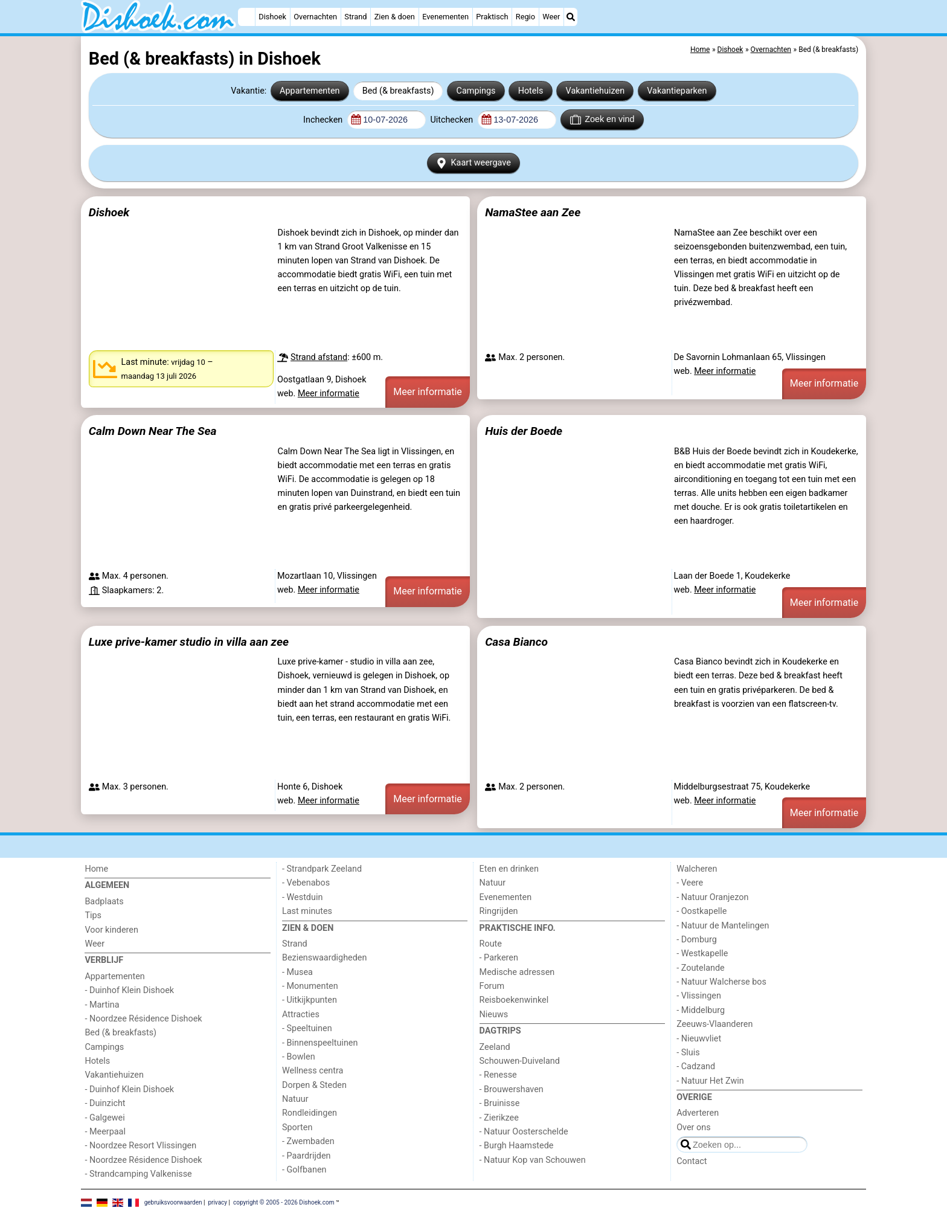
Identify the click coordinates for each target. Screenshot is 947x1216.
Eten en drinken (509, 869)
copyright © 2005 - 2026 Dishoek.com (284, 1201)
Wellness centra (312, 1071)
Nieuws (494, 1014)
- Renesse (498, 1075)
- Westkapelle (702, 953)
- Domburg (696, 940)
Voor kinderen (111, 930)
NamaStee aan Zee (532, 212)
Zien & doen (394, 16)
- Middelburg (700, 1010)
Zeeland (495, 1047)
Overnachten (315, 16)
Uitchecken (452, 120)
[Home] (246, 17)
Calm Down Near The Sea (153, 431)
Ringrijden (499, 911)
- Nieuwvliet (698, 1039)
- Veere (689, 883)
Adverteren (697, 1113)
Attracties (300, 1014)
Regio (525, 16)
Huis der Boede (523, 431)
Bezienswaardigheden (324, 958)
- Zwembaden (308, 1141)
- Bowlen (298, 1057)
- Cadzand (695, 1066)
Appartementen (309, 91)
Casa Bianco (516, 642)
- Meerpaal (105, 1132)
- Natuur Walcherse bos (721, 982)
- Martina (102, 1005)
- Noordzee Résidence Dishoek (143, 1019)
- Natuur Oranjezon (712, 897)
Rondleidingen (309, 1113)
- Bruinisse (500, 1103)
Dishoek (272, 16)
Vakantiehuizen (595, 91)
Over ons (693, 1127)
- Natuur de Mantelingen (722, 926)
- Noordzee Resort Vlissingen (140, 1145)
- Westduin (302, 897)
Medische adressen (517, 972)
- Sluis (687, 1052)
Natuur (295, 1099)
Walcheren (696, 869)
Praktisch (492, 16)
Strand (355, 16)
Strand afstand (319, 357)
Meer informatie (328, 393)
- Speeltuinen (307, 1028)
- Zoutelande (700, 968)
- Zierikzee (499, 1118)
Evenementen (445, 16)
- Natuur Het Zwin (710, 1081)
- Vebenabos (306, 883)
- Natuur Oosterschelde (524, 1132)
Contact (691, 1161)
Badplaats (104, 901)
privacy (217, 1201)
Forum (492, 986)
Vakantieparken (677, 91)
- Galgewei (104, 1118)
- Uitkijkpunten (309, 1000)
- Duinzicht (105, 1103)
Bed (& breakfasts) (398, 91)
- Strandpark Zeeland (322, 869)
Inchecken (324, 120)
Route (491, 944)
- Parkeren (499, 958)
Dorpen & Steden (314, 1085)
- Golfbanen (304, 1170)
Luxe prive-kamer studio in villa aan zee (189, 642)
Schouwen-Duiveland (520, 1061)
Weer (551, 16)
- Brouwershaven (512, 1089)
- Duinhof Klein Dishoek (129, 990)
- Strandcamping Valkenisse (138, 1174)
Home (96, 869)
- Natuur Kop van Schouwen (533, 1160)
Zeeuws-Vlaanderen (714, 1024)
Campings (476, 91)
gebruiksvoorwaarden (173, 1201)
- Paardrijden (306, 1156)
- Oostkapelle (701, 911)
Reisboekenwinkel (514, 1000)
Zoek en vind (602, 119)
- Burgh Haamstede (517, 1145)
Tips (93, 915)
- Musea (297, 972)
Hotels (531, 91)
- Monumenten (310, 986)
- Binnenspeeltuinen (320, 1043)
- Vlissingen (698, 996)
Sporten (297, 1127)
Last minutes (307, 911)
